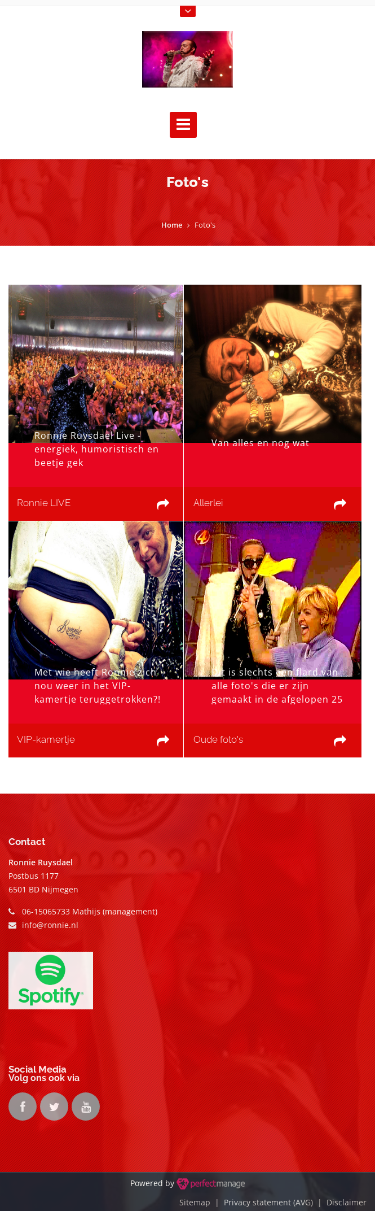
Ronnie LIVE (43, 502)
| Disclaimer (340, 1202)
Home (171, 225)
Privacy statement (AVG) (268, 1202)
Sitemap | (201, 1202)
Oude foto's (218, 739)
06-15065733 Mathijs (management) (89, 911)
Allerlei (208, 502)
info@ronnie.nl (50, 925)
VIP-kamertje (46, 739)
